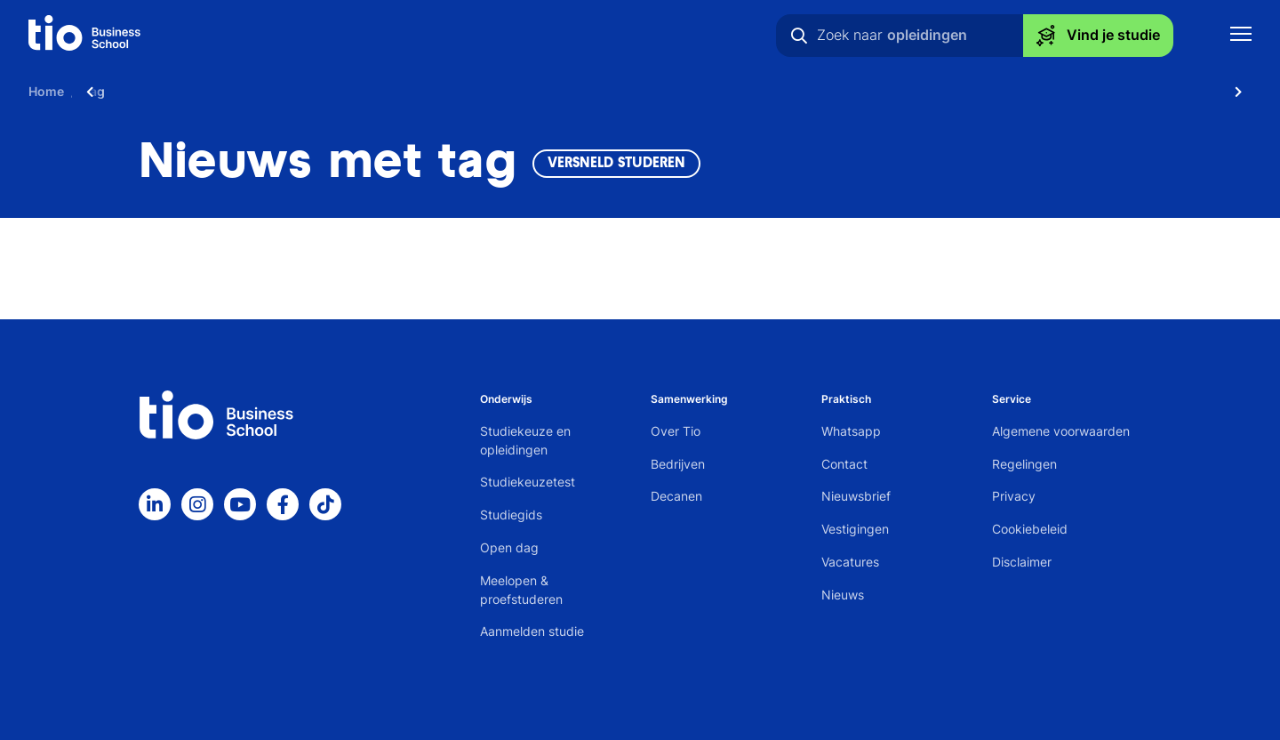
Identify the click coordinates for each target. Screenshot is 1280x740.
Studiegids (511, 514)
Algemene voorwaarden (1061, 430)
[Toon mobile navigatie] (1241, 36)
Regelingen (1024, 463)
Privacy (1014, 495)
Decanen (676, 495)
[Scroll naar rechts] (1238, 91)
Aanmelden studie (532, 631)
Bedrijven (678, 463)
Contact (844, 463)
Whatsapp (851, 430)
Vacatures (850, 561)
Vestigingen (855, 528)
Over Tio (675, 430)
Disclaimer (1022, 561)
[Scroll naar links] (90, 91)
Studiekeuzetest (527, 481)
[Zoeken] (799, 35)
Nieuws (842, 594)
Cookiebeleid (1030, 528)
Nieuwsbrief (856, 495)
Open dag (509, 547)
